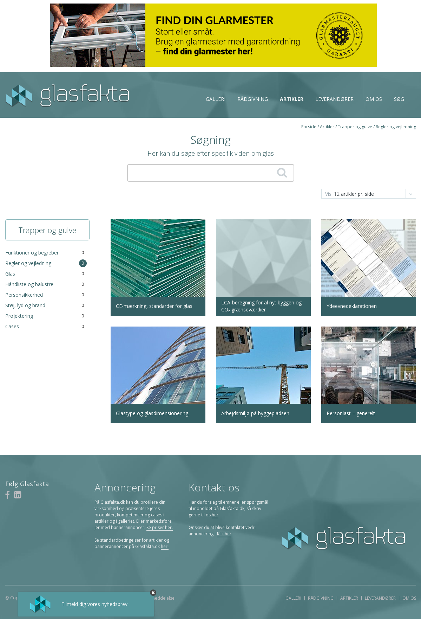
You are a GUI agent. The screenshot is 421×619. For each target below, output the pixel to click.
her (215, 515)
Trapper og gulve (355, 127)
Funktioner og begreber (32, 252)
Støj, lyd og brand (25, 305)
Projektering (19, 315)
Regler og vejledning (396, 127)
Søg (399, 99)
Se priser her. (159, 527)
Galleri (215, 99)
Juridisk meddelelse (155, 598)
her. (165, 546)
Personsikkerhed (24, 294)
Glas (10, 273)
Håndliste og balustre (29, 284)
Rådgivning (252, 99)
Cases (12, 326)
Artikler (291, 99)
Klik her (224, 534)
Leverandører (334, 99)
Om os (374, 99)
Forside (308, 127)
